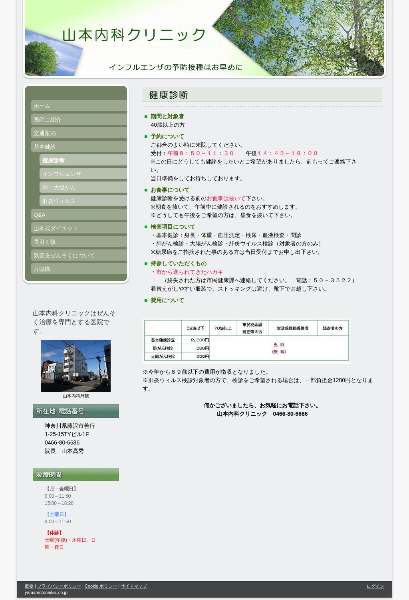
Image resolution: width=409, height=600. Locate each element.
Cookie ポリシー (101, 586)
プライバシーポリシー (59, 586)
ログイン (375, 586)
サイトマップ (134, 586)
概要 (29, 586)
